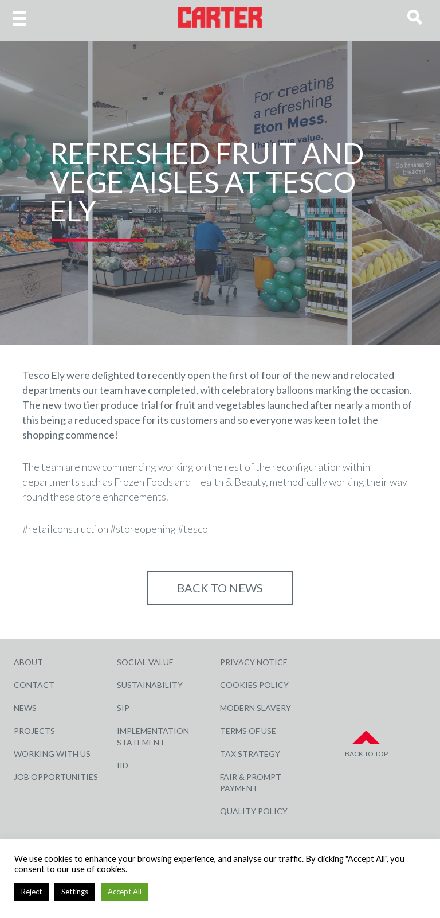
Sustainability (150, 685)
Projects (34, 731)
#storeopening (143, 528)
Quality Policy (254, 811)
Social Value (145, 662)
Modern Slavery (255, 708)
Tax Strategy (250, 754)
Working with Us (52, 754)
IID (122, 765)
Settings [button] (74, 891)
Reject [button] (31, 891)
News (25, 708)
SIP (123, 708)
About (28, 662)
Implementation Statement (153, 736)
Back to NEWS (220, 588)
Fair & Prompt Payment (250, 782)
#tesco (193, 528)
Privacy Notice (254, 662)
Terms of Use (248, 731)
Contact (34, 685)
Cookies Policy (254, 685)
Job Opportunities (56, 777)
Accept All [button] (125, 891)
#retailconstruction (65, 528)
